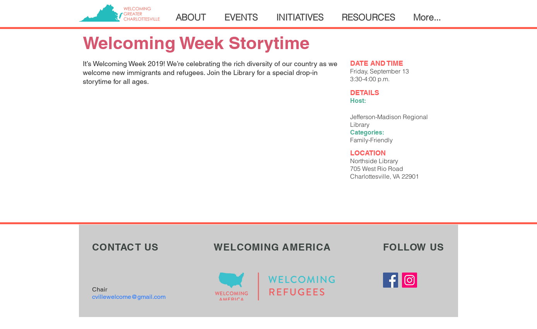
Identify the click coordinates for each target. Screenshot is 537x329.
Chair (99, 289)
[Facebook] (390, 280)
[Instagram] (409, 280)
